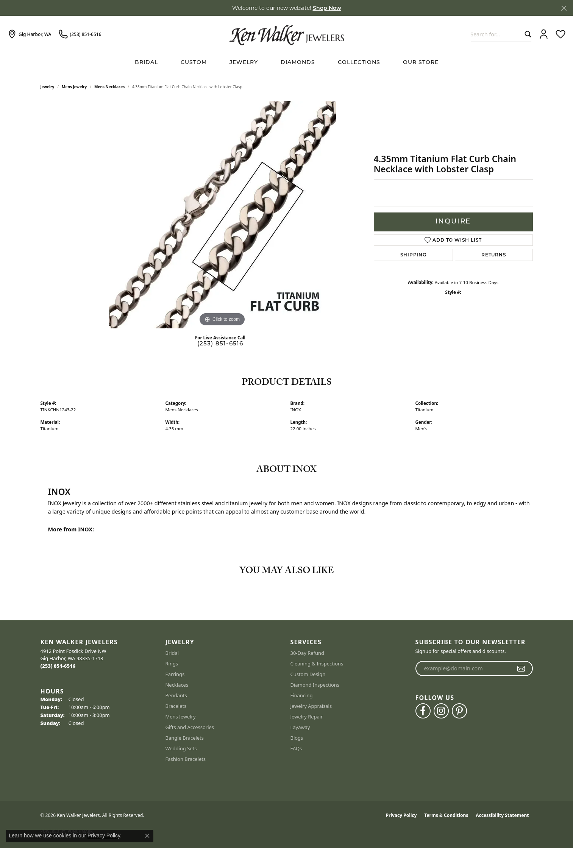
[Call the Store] (58, 665)
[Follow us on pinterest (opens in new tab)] (459, 710)
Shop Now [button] (327, 8)
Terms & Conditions (446, 815)
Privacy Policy (401, 815)
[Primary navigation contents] (286, 63)
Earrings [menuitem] (175, 674)
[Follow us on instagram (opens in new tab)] (441, 710)
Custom (194, 63)
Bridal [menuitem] (172, 653)
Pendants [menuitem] (176, 695)
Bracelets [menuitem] (176, 706)
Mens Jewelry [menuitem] (180, 716)
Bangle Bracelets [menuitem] (184, 737)
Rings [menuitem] (171, 663)
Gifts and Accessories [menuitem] (189, 727)
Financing (301, 695)
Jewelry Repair (306, 716)
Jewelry (244, 63)
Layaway (300, 727)
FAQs (296, 748)
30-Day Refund (307, 653)
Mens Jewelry (74, 86)
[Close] (563, 8)
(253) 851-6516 (220, 344)
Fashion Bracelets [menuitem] (185, 759)
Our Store (421, 63)
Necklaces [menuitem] (177, 684)
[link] (29, 34)
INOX (295, 409)
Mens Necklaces (109, 86)
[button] (543, 34)
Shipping (413, 255)
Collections (359, 63)
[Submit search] (526, 34)
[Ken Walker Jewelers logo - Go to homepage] (286, 34)
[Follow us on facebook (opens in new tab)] (423, 710)
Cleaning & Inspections (316, 663)
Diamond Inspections (315, 684)
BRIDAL (146, 63)
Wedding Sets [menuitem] (181, 748)
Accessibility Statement (502, 815)
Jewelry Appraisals (311, 706)
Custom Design (308, 674)
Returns (493, 255)
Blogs (296, 737)
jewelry (48, 86)
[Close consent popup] (147, 836)
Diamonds (298, 63)
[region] (222, 214)
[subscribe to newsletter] (521, 668)
